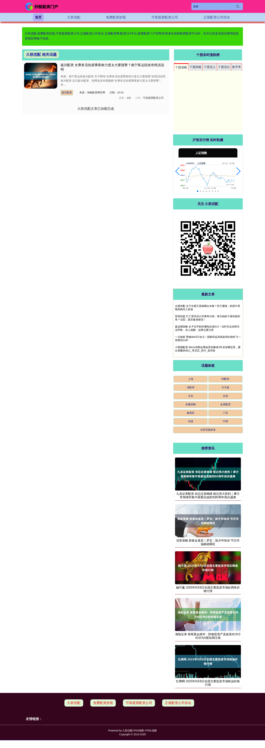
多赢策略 (191, 404)
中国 (225, 421)
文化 (190, 395)
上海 (190, 378)
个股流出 (224, 67)
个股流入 (210, 67)
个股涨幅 (181, 67)
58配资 (225, 378)
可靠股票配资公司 (164, 17)
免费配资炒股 (116, 17)
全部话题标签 (208, 429)
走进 (225, 395)
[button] (177, 171)
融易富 (191, 412)
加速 (190, 421)
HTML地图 (151, 730)
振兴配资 (67, 92)
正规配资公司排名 (217, 17)
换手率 (236, 67)
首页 (38, 17)
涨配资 (191, 387)
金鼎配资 (225, 404)
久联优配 (73, 17)
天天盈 (225, 387)
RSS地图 (138, 730)
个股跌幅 (195, 67)
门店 (225, 412)
